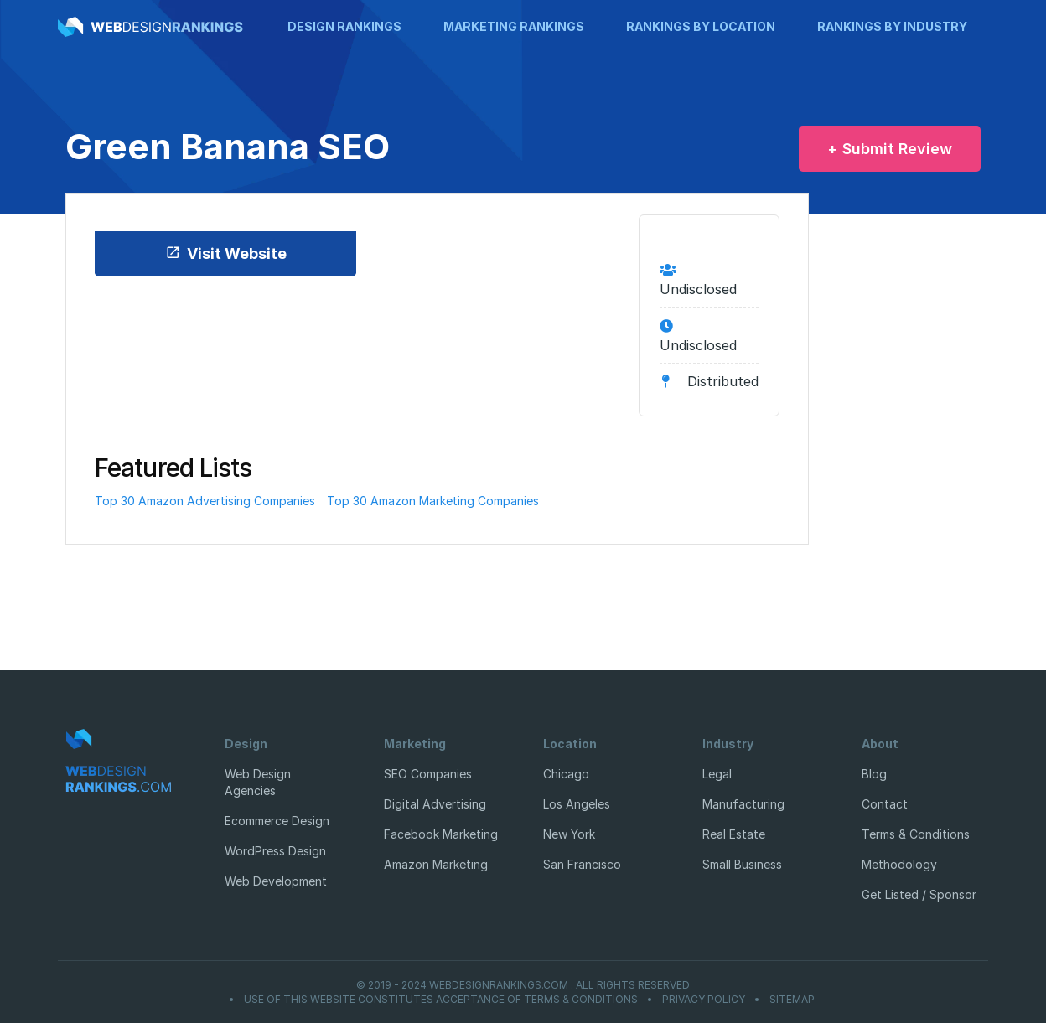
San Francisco (582, 864)
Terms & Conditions (916, 834)
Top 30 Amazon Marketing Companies (433, 500)
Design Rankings (344, 26)
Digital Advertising (435, 804)
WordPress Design (275, 851)
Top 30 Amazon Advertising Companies (205, 500)
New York (569, 834)
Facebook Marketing (441, 834)
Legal (717, 774)
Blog (874, 774)
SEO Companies (428, 774)
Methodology (899, 864)
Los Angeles (576, 804)
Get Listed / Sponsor (919, 894)
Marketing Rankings (513, 26)
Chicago (566, 774)
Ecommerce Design (277, 821)
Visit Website (226, 253)
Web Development (276, 881)
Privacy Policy (703, 999)
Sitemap (792, 999)
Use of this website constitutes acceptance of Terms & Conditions (441, 999)
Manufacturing (743, 804)
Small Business (742, 864)
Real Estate (733, 834)
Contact (885, 804)
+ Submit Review (889, 149)
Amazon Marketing (436, 864)
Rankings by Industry (892, 26)
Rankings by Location (700, 26)
